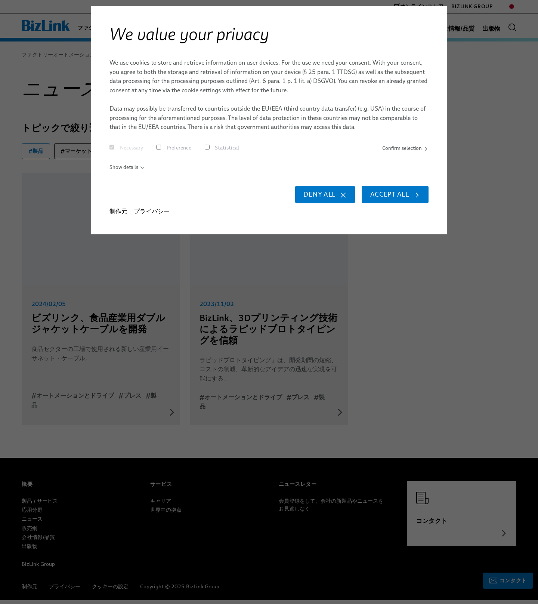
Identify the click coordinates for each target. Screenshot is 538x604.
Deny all (306, 200)
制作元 (118, 219)
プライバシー (152, 219)
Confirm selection (402, 148)
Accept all (388, 200)
